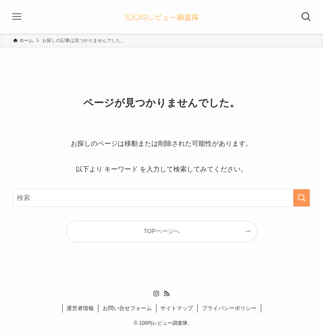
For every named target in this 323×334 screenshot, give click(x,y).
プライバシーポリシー (229, 308)
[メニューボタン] (17, 17)
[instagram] (156, 293)
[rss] (166, 293)
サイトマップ (176, 308)
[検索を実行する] (301, 198)
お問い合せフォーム (127, 308)
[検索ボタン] (306, 17)
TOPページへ (161, 231)
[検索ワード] (161, 198)
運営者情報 (80, 308)
